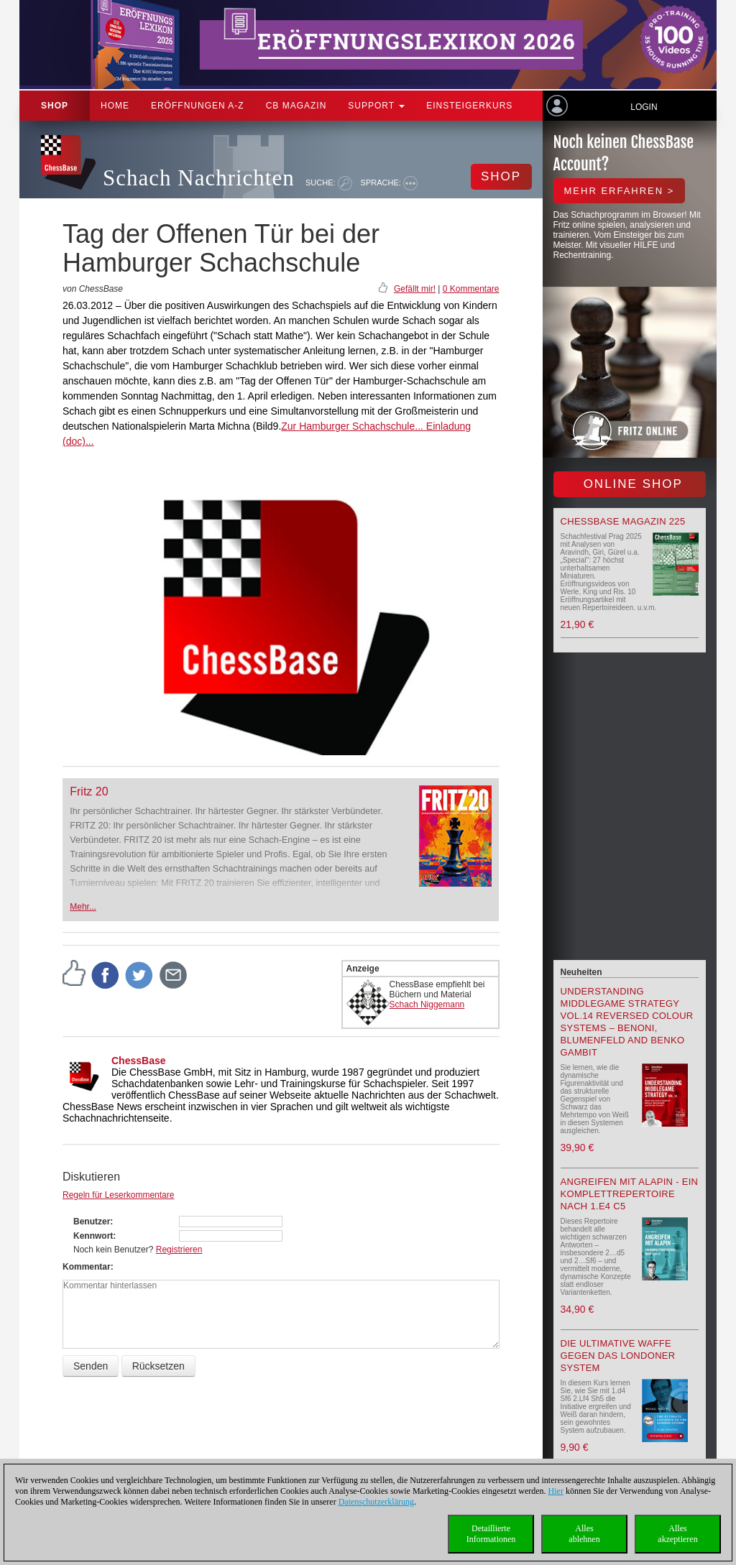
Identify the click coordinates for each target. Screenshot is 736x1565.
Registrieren (179, 1250)
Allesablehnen (584, 1533)
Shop (54, 106)
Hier (556, 1491)
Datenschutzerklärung (376, 1502)
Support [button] (376, 106)
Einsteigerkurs (469, 106)
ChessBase (138, 1060)
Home (115, 106)
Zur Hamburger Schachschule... (352, 426)
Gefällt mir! (415, 289)
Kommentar (87, 1267)
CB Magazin (296, 106)
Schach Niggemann (427, 1005)
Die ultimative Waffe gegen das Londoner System (618, 1355)
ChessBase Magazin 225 (623, 521)
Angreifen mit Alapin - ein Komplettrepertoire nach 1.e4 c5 (630, 1193)
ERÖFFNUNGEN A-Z (197, 106)
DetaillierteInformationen (491, 1533)
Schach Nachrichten (199, 177)
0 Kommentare (471, 289)
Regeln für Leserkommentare (118, 1195)
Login (643, 107)
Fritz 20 (89, 791)
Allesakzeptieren (677, 1533)
